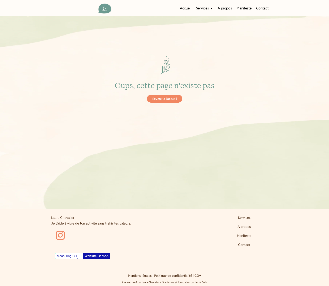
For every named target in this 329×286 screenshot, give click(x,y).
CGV (198, 276)
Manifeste (244, 8)
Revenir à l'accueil (164, 99)
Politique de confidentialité (173, 276)
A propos (225, 8)
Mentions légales (140, 276)
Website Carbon (96, 256)
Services (202, 8)
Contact (262, 8)
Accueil (185, 8)
